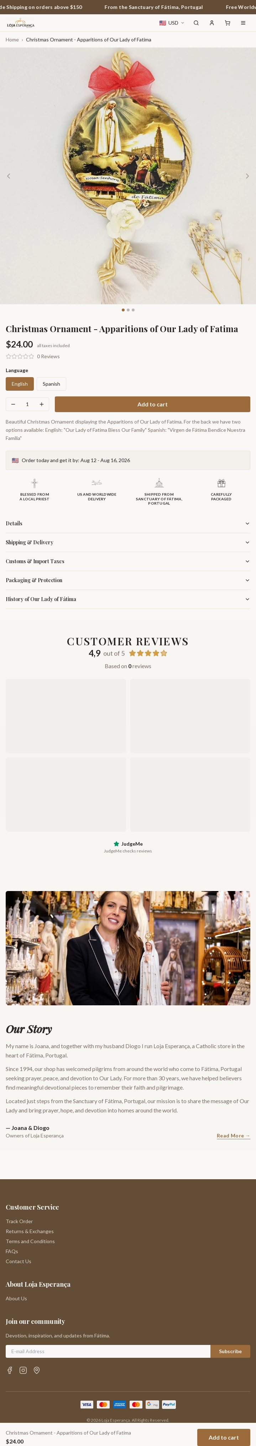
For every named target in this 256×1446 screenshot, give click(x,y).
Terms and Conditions (30, 1213)
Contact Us (18, 1233)
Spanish (51, 384)
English (20, 384)
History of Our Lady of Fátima (128, 599)
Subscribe (230, 1323)
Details (128, 523)
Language (17, 370)
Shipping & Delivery (128, 542)
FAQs (12, 1223)
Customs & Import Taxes (128, 561)
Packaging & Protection (128, 580)
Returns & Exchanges (30, 1203)
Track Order (19, 1193)
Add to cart (152, 404)
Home (12, 39)
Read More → (233, 1135)
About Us (16, 1270)
